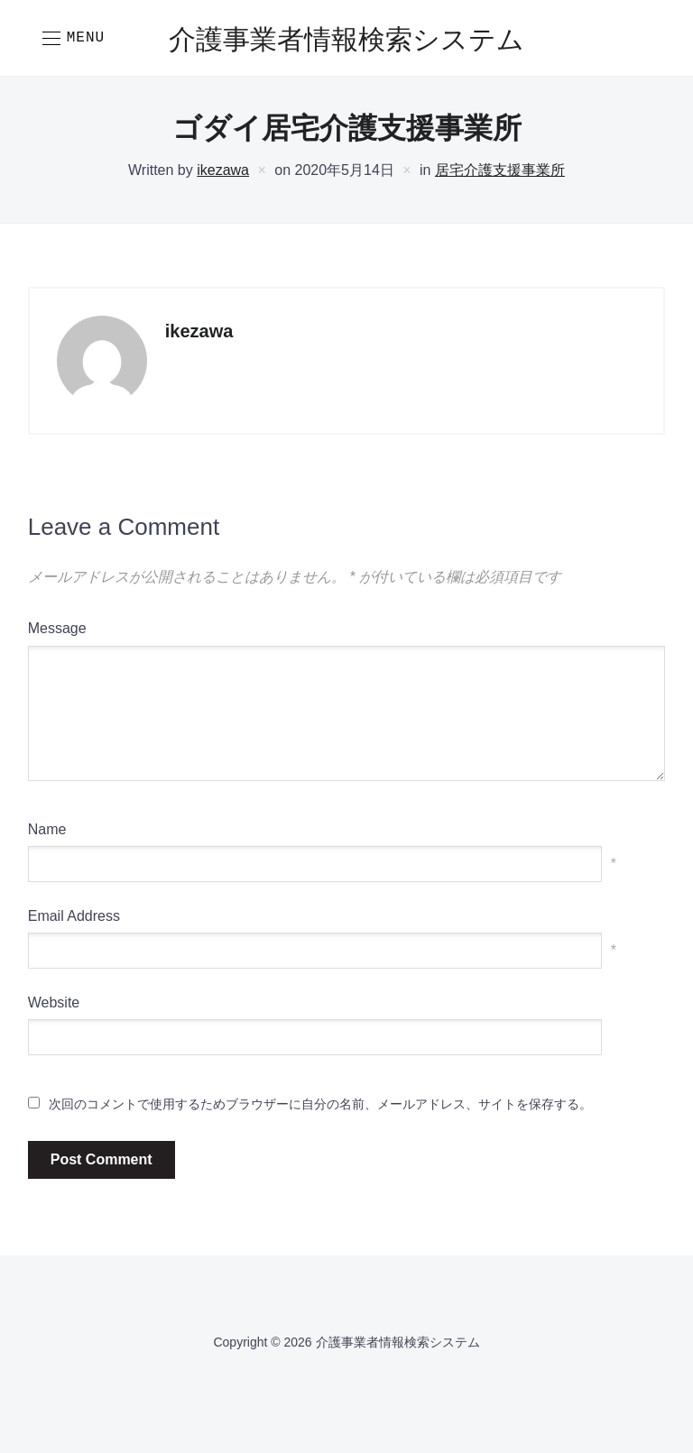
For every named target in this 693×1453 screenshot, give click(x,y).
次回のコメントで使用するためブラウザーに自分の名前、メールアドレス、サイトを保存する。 (320, 1104)
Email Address (74, 916)
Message (57, 628)
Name (47, 829)
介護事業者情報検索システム (346, 41)
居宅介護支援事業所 (500, 170)
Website (54, 1002)
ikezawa (223, 170)
